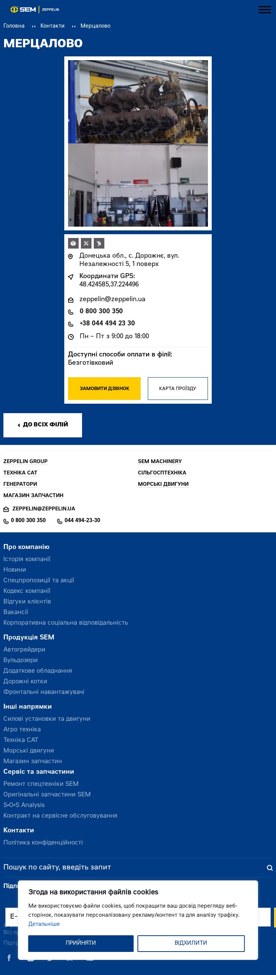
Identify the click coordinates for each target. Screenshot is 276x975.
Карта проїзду (177, 389)
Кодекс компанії (26, 591)
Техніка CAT (20, 740)
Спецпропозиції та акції (38, 581)
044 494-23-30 (82, 521)
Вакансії (15, 613)
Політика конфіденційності (43, 843)
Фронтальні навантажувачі (43, 692)
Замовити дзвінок (104, 389)
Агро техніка (22, 730)
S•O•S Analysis (24, 805)
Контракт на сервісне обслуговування (60, 816)
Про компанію (26, 547)
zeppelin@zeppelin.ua (112, 300)
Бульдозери (20, 661)
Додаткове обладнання (37, 671)
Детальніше (44, 924)
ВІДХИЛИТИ (191, 943)
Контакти (52, 26)
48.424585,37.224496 (109, 285)
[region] (138, 920)
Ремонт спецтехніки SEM (41, 784)
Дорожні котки (25, 682)
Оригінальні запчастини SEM (47, 795)
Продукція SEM (28, 638)
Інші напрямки (27, 707)
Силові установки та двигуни (46, 719)
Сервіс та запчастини (38, 772)
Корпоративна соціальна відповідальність (65, 623)
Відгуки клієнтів (27, 602)
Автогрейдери (24, 650)
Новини (14, 570)
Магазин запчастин (32, 762)
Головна (14, 26)
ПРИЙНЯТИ (81, 943)
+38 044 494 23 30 (107, 324)
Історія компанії (26, 560)
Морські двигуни (28, 751)
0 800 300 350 (101, 312)
